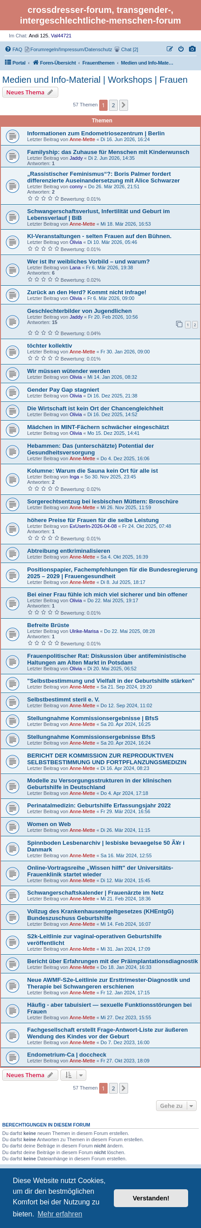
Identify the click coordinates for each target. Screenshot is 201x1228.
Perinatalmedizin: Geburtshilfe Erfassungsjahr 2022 (99, 805)
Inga (74, 476)
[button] (123, 105)
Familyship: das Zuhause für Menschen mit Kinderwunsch (108, 152)
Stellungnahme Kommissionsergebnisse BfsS (91, 737)
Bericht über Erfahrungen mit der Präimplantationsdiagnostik (112, 961)
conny (76, 186)
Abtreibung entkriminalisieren (68, 550)
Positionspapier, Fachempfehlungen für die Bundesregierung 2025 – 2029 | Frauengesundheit (112, 573)
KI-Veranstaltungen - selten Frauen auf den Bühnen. (99, 236)
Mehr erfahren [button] (59, 1214)
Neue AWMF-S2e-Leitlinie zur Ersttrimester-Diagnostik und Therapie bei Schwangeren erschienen (108, 983)
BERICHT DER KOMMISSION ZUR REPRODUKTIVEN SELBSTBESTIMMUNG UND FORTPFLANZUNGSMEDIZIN (106, 759)
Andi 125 (38, 35)
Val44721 (61, 35)
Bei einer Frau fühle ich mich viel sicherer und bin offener (107, 594)
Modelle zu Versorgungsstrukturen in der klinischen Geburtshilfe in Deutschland (99, 783)
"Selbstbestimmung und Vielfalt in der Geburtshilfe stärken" (110, 680)
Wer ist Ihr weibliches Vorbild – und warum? (88, 261)
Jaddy (76, 158)
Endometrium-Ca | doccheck (66, 1054)
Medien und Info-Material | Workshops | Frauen (95, 80)
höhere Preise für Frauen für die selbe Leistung (93, 520)
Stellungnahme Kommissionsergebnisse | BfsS (92, 718)
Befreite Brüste (48, 625)
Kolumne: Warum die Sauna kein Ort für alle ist (92, 470)
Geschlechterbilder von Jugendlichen (79, 311)
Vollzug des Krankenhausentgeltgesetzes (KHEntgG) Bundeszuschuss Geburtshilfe (100, 914)
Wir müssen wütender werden (68, 371)
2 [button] (113, 105)
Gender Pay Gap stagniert (63, 389)
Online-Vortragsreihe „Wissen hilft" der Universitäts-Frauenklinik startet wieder (100, 871)
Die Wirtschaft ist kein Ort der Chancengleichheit (95, 408)
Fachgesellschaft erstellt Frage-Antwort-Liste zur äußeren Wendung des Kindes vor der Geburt (107, 1033)
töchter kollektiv (49, 345)
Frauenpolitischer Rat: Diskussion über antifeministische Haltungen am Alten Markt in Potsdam (106, 659)
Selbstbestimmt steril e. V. (63, 699)
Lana (74, 267)
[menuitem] (193, 49)
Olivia (75, 242)
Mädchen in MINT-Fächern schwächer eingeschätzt (98, 427)
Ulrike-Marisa (83, 631)
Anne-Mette (82, 139)
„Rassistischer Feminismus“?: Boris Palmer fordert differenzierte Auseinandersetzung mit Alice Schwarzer (103, 177)
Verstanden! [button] (151, 1198)
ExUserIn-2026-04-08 (93, 526)
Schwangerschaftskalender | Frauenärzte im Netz (95, 892)
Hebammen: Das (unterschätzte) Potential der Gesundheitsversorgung (90, 449)
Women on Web (49, 824)
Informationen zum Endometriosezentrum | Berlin (96, 133)
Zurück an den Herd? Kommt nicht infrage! (86, 292)
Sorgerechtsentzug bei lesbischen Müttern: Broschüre (102, 501)
